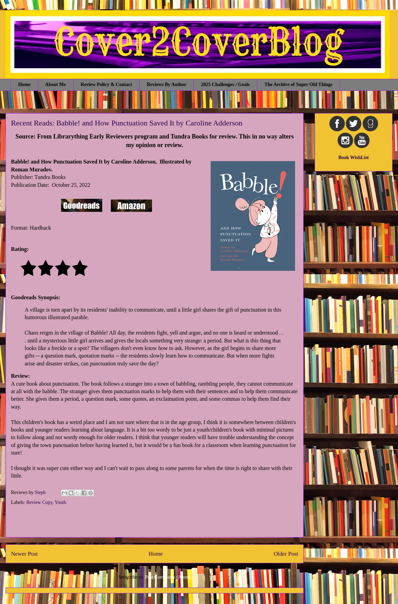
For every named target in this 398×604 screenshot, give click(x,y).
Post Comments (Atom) (167, 577)
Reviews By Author (166, 84)
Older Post (286, 554)
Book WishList (353, 157)
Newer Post (24, 554)
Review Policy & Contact (106, 84)
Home (24, 84)
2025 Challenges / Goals (225, 84)
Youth (60, 502)
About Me (55, 84)
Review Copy (39, 502)
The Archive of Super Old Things (298, 84)
